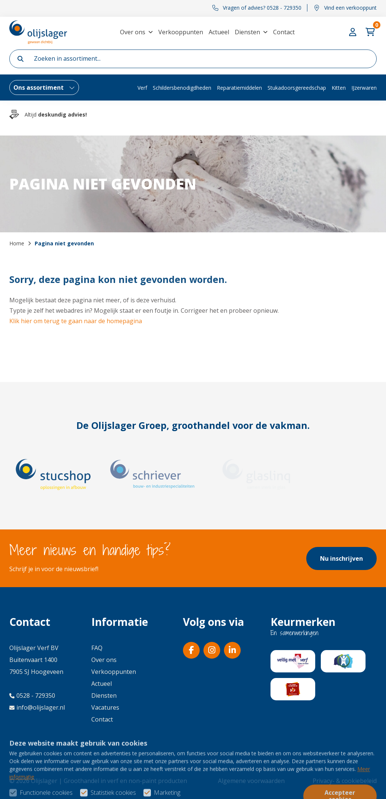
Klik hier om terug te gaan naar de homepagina (75, 321)
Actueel (219, 32)
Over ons (132, 32)
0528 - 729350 (32, 695)
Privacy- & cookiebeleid (345, 781)
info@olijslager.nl (37, 707)
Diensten (247, 32)
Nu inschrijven (341, 558)
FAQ (96, 648)
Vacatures (105, 707)
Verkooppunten (180, 32)
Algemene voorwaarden (251, 781)
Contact (284, 32)
